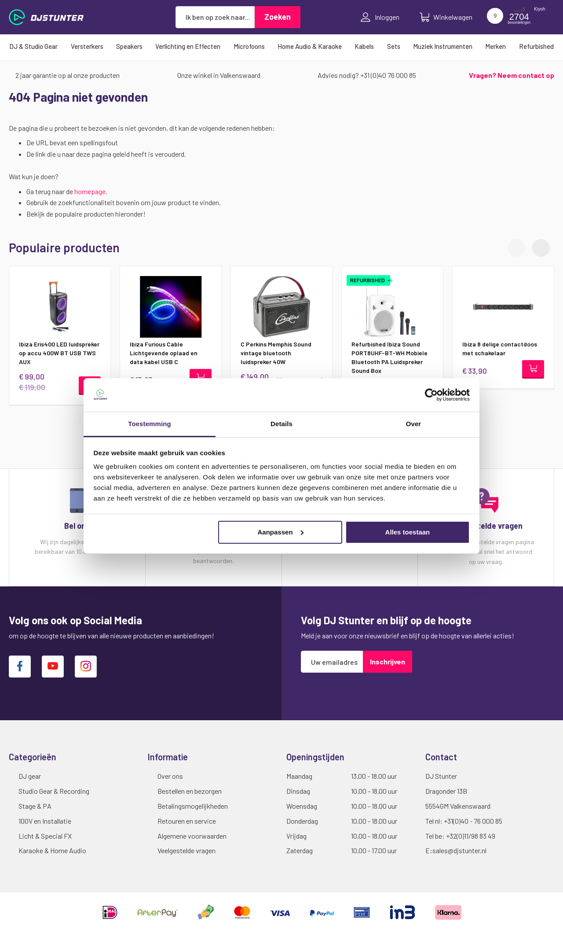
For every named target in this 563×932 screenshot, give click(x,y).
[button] (541, 248)
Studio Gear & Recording (53, 791)
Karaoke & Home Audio (52, 850)
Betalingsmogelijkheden (192, 806)
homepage (90, 191)
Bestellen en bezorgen (189, 791)
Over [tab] (413, 423)
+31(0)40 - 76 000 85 (473, 821)
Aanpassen (280, 532)
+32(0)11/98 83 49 (470, 836)
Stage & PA (34, 806)
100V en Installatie (44, 821)
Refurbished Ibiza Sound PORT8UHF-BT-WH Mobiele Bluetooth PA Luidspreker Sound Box (389, 357)
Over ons (170, 776)
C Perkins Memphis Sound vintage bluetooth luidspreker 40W (276, 352)
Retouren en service (186, 821)
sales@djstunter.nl (459, 850)
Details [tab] (281, 423)
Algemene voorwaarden (192, 836)
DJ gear (29, 776)
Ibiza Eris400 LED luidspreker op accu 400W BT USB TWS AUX (59, 352)
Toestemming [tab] (149, 423)
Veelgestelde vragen (186, 850)
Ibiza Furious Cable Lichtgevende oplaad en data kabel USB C (163, 352)
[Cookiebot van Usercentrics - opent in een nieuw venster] (431, 395)
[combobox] (215, 17)
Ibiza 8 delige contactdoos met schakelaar (499, 348)
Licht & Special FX (45, 836)
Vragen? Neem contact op (511, 75)
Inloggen (380, 17)
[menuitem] (33, 46)
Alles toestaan (407, 532)
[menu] (281, 46)
